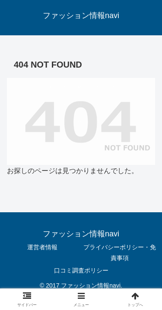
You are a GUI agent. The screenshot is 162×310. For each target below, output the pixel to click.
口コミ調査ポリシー (81, 270)
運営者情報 (42, 247)
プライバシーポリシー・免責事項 (119, 252)
